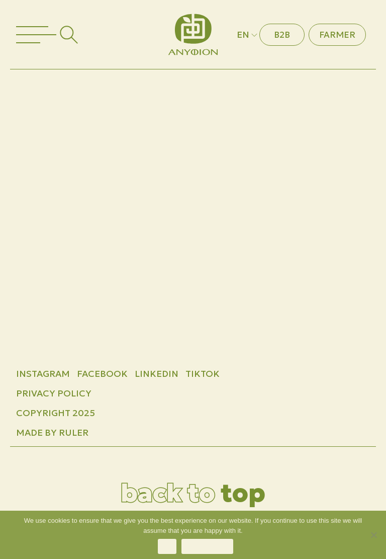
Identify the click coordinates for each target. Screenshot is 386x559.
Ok (167, 546)
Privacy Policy (53, 393)
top (193, 493)
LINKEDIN (156, 373)
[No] (373, 535)
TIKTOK (202, 373)
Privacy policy (207, 546)
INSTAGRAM (43, 373)
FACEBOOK (102, 373)
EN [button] (248, 34)
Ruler (73, 432)
